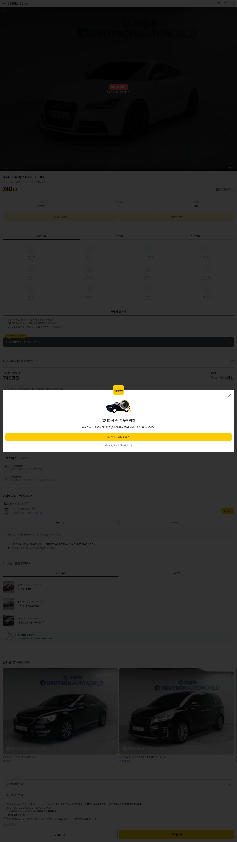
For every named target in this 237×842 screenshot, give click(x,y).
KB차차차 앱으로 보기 (118, 436)
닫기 (230, 395)
